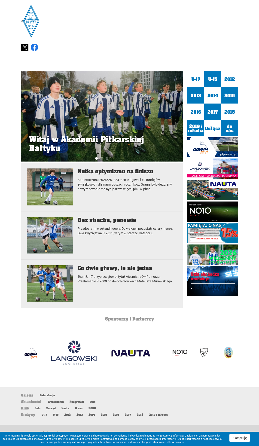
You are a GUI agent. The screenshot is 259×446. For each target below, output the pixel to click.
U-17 (195, 79)
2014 (212, 95)
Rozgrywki (77, 401)
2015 (229, 95)
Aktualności (167, 62)
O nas (79, 408)
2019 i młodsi (196, 128)
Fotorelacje (47, 395)
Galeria (224, 62)
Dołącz (212, 128)
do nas (229, 128)
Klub (198, 62)
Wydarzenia (56, 401)
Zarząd (51, 408)
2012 (229, 79)
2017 (212, 112)
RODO (92, 408)
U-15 (212, 79)
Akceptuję (239, 438)
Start (136, 62)
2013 (196, 95)
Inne (92, 401)
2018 (229, 112)
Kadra (65, 408)
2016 (196, 112)
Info (37, 408)
